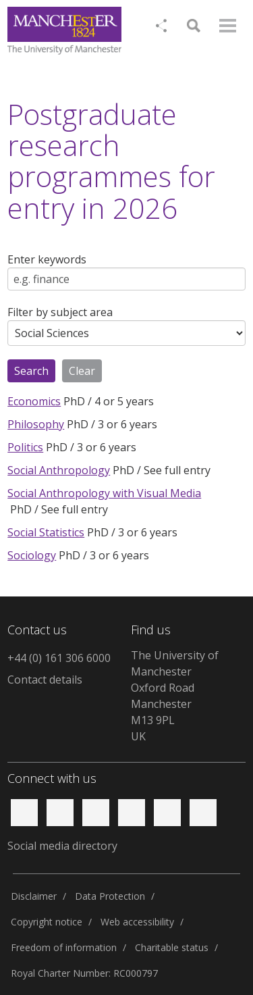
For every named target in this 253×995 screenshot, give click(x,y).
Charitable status (171, 947)
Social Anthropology (58, 470)
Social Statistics (45, 532)
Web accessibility (137, 921)
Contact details (44, 679)
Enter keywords (46, 259)
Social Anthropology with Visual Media (104, 493)
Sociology (31, 555)
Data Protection (110, 896)
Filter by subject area (60, 312)
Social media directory (62, 845)
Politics (25, 447)
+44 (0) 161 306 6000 (59, 657)
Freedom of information (64, 947)
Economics (34, 401)
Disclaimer (34, 896)
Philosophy (35, 424)
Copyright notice (46, 921)
